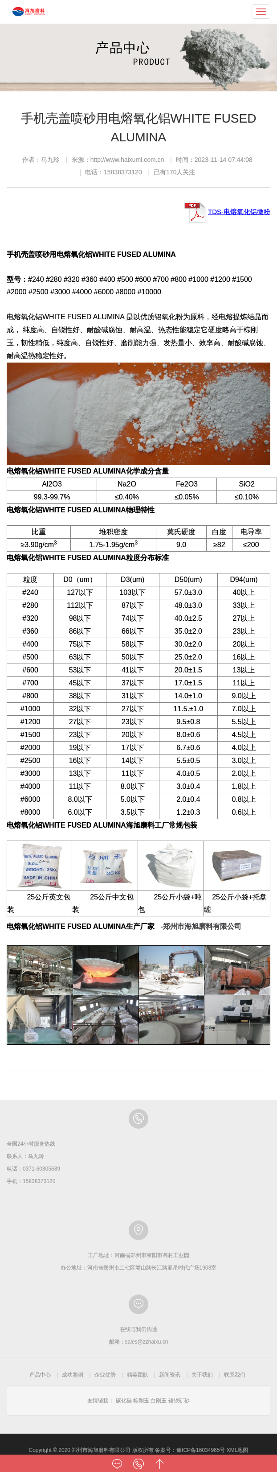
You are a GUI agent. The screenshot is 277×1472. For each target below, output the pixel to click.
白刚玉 (159, 1401)
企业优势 (105, 1375)
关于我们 (202, 1375)
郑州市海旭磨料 (28, 11)
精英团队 (137, 1375)
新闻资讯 (169, 1375)
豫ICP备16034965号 (200, 1450)
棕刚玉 (141, 1401)
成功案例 (72, 1375)
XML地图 (237, 1450)
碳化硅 (124, 1401)
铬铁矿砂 (179, 1401)
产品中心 (40, 1375)
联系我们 (234, 1375)
